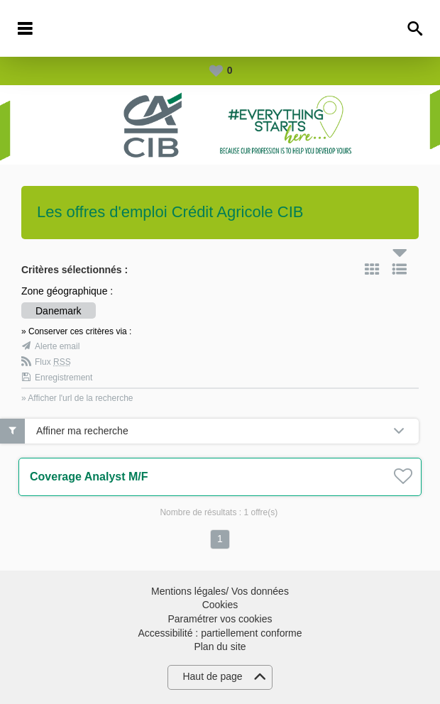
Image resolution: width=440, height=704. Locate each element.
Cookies (220, 604)
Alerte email (57, 346)
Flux (53, 362)
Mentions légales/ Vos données (220, 591)
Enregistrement (63, 378)
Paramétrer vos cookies (219, 619)
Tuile (371, 268)
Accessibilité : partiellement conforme (220, 633)
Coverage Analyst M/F (89, 477)
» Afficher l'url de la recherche (77, 398)
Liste (399, 268)
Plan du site (220, 646)
